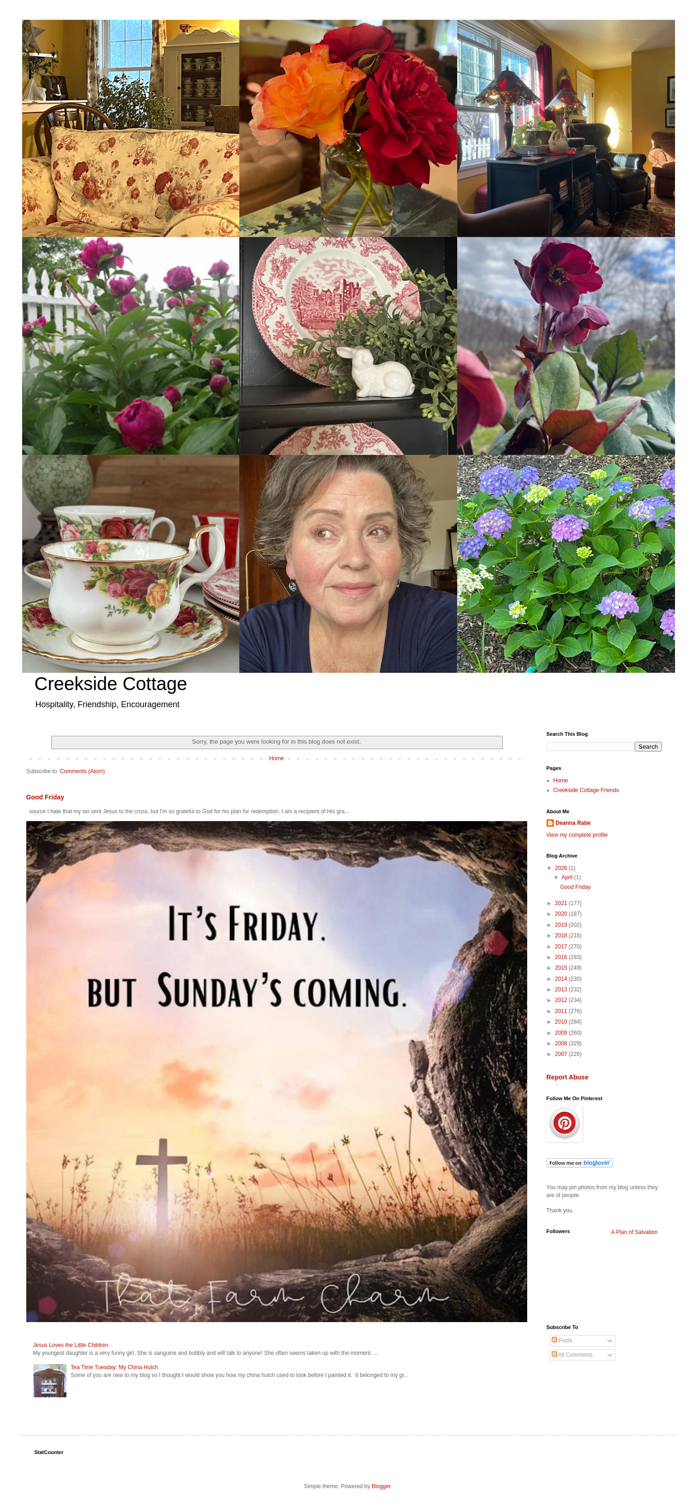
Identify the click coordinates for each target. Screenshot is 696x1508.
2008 (562, 1043)
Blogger (381, 1486)
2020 (562, 914)
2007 (562, 1054)
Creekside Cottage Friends (586, 790)
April (567, 877)
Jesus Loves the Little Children (70, 1345)
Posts (562, 1340)
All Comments (572, 1355)
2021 (562, 903)
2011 (562, 1011)
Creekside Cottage (111, 684)
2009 (562, 1033)
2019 (562, 925)
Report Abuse (568, 1077)
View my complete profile (577, 835)
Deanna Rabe (573, 823)
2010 (562, 1022)
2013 (562, 989)
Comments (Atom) (82, 771)
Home (276, 758)
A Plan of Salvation (634, 1232)
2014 (562, 979)
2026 (562, 868)
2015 (562, 968)
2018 (562, 935)
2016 (562, 957)
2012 (562, 1000)
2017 (562, 946)
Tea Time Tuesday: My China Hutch (114, 1367)
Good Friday (45, 797)
